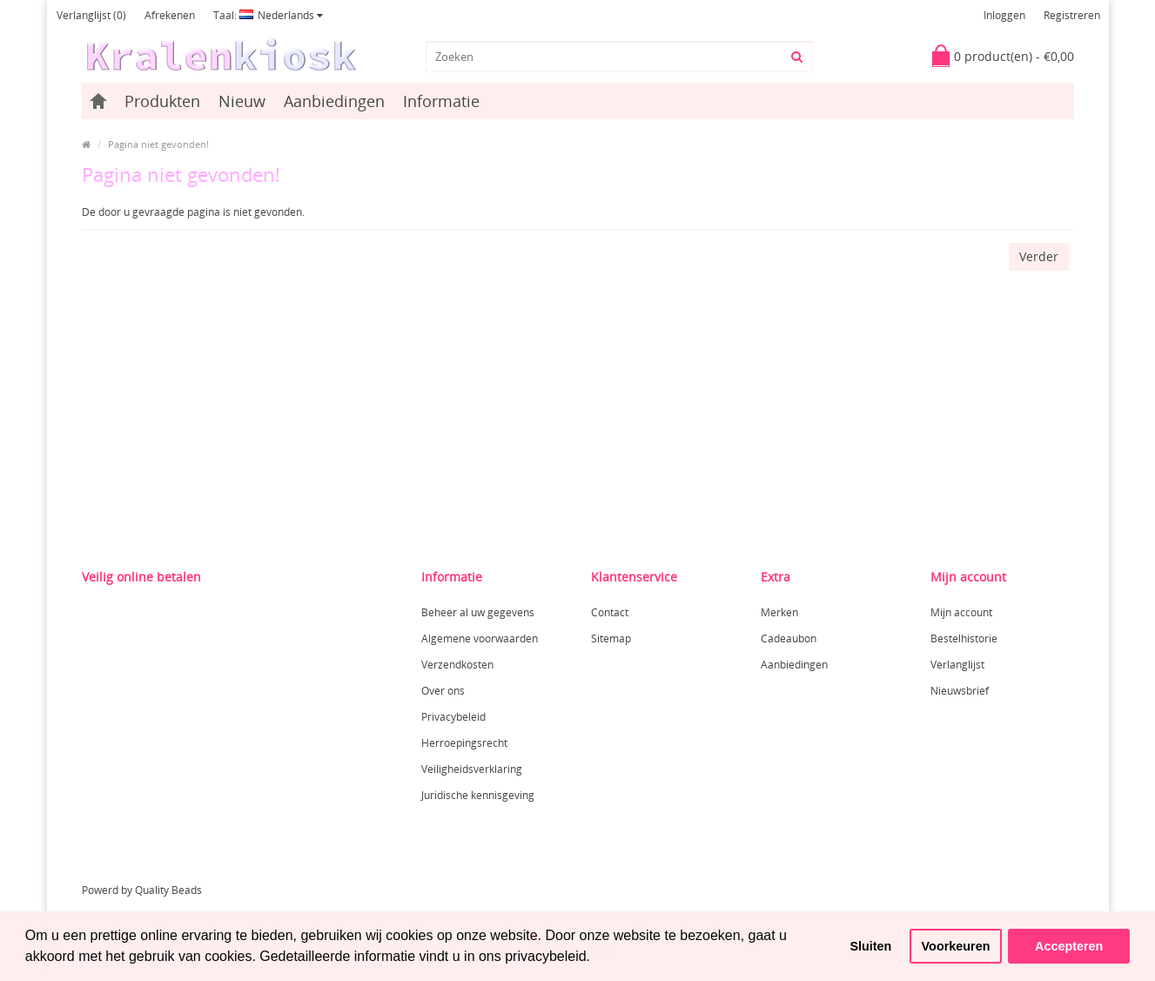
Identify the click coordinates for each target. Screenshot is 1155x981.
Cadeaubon (788, 638)
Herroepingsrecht (464, 743)
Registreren (1072, 15)
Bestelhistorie (963, 638)
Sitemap (611, 638)
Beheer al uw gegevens (477, 612)
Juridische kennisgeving (477, 795)
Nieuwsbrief (959, 690)
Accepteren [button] (1069, 946)
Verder (1038, 256)
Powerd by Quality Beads (142, 890)
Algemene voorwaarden (479, 638)
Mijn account (961, 612)
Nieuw (241, 101)
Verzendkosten (457, 664)
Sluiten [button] (870, 946)
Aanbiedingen (334, 101)
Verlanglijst (957, 664)
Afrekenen (169, 15)
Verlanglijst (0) (91, 15)
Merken (779, 612)
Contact (609, 612)
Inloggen (1004, 15)
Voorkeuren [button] (956, 946)
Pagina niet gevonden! (158, 144)
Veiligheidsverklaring (471, 769)
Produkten (162, 101)
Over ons (443, 690)
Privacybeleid (453, 716)
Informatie (441, 101)
